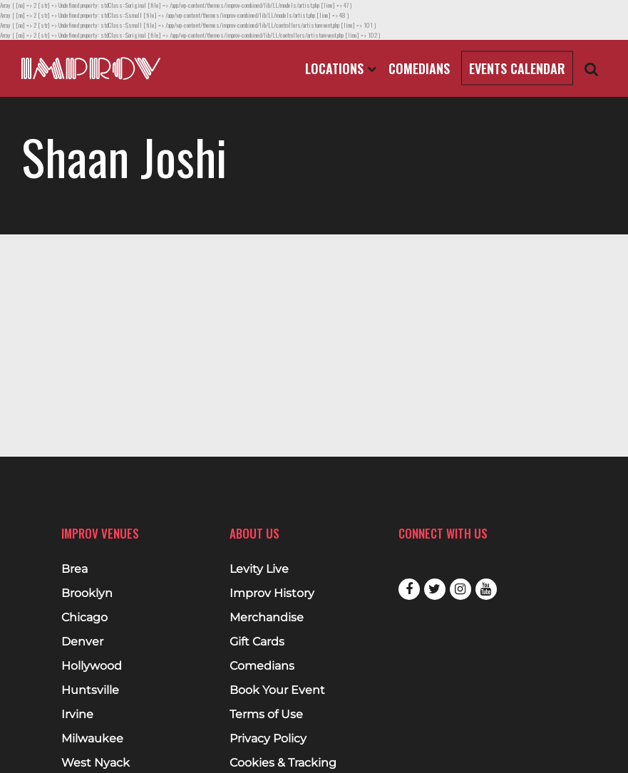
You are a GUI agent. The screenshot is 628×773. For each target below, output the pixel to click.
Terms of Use (266, 714)
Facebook (409, 589)
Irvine (77, 714)
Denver (82, 642)
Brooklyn (87, 593)
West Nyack (95, 763)
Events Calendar (517, 68)
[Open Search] (592, 69)
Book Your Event (277, 690)
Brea (74, 569)
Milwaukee (92, 739)
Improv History (272, 593)
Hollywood (91, 666)
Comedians (419, 68)
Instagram (460, 589)
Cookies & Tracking (283, 763)
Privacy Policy (268, 739)
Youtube (486, 589)
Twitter (435, 589)
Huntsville (90, 690)
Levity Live (259, 569)
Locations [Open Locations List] (340, 68)
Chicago (84, 617)
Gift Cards (257, 642)
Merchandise (267, 617)
